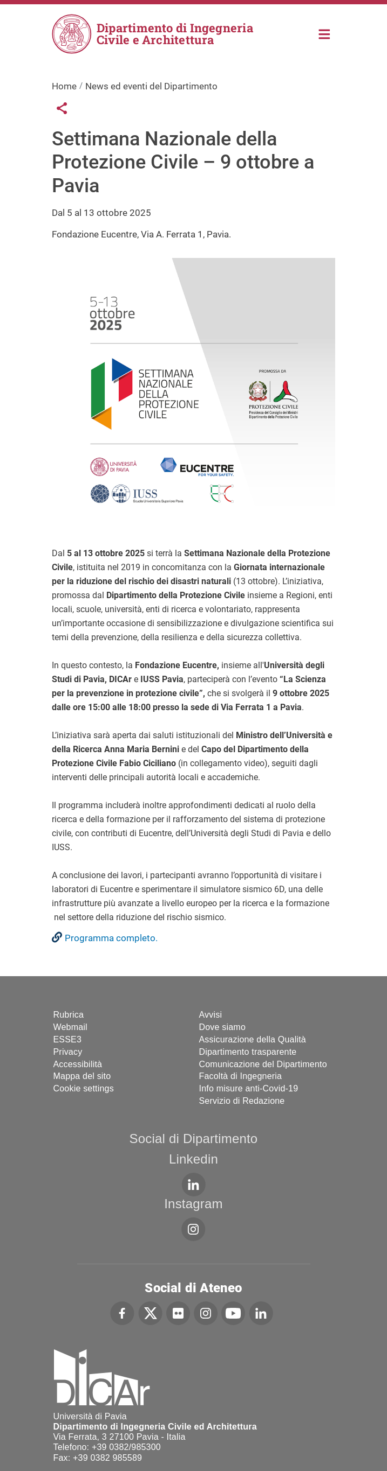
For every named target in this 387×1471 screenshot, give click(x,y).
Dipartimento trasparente (248, 1051)
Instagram (193, 1203)
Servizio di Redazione (242, 1100)
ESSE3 (67, 1039)
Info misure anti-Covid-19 (248, 1088)
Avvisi (210, 1014)
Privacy (68, 1051)
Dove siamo (222, 1027)
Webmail (70, 1027)
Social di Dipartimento (194, 1138)
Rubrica (68, 1014)
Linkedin (193, 1159)
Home (324, 33)
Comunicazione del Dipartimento (263, 1064)
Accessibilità (78, 1064)
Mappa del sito (82, 1076)
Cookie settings (83, 1088)
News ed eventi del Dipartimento (151, 86)
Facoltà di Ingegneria (240, 1076)
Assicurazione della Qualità (252, 1039)
